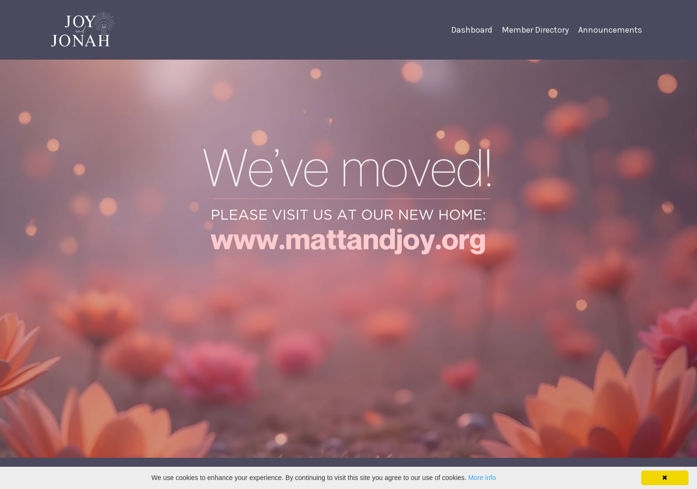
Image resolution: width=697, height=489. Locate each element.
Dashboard (471, 30)
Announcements (610, 30)
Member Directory (535, 30)
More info (482, 477)
